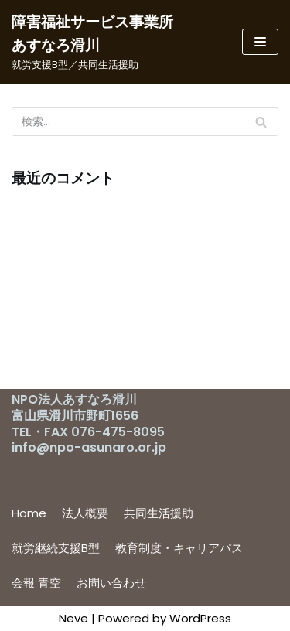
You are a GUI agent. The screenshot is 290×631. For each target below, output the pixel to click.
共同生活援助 (158, 513)
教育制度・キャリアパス (179, 548)
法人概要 (85, 513)
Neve (73, 618)
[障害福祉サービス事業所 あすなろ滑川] (97, 42)
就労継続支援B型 (56, 548)
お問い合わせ (111, 583)
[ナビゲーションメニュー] (260, 42)
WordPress (200, 618)
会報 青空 (36, 583)
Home (29, 513)
